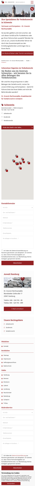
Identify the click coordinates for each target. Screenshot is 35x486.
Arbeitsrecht (8, 113)
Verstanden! (11, 483)
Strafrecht (7, 117)
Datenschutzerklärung (19, 250)
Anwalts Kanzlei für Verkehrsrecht (13, 2)
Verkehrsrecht (8, 120)
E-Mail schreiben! (18, 309)
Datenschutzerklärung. (24, 480)
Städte (3, 370)
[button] (16, 163)
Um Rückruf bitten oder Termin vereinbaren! (17, 53)
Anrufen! (32, 9)
